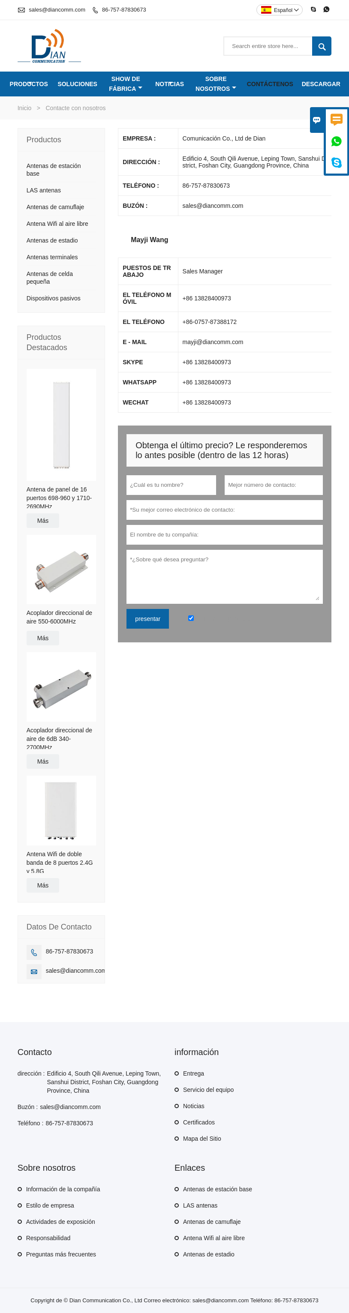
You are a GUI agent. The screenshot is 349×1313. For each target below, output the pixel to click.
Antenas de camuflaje (55, 207)
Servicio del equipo (208, 1089)
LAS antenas (44, 190)
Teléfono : (31, 1123)
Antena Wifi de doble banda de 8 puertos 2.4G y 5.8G (60, 863)
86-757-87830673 (124, 9)
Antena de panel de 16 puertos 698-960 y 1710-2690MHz (59, 498)
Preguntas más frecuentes (61, 1254)
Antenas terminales (52, 257)
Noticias (169, 84)
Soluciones (77, 84)
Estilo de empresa (50, 1205)
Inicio (25, 108)
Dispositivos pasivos (54, 298)
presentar (147, 618)
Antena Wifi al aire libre (57, 223)
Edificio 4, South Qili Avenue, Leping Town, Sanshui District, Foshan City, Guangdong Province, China (104, 1082)
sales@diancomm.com (57, 9)
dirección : (31, 1073)
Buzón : (28, 1106)
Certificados (199, 1122)
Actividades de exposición (60, 1221)
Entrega (193, 1073)
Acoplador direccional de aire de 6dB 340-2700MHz (59, 739)
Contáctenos (270, 84)
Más (42, 520)
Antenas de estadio (52, 240)
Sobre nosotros (216, 83)
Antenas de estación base (217, 1189)
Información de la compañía (63, 1189)
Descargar (321, 84)
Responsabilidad (48, 1238)
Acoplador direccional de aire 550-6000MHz (59, 617)
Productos (29, 84)
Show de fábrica (125, 83)
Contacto (35, 1052)
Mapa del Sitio (202, 1138)
